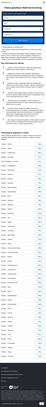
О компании (4, 368)
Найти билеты (23, 40)
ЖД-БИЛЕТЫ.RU (6, 2)
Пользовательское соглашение (9, 371)
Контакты (3, 381)
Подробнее (19, 403)
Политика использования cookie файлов (12, 374)
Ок (41, 403)
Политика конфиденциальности (9, 377)
